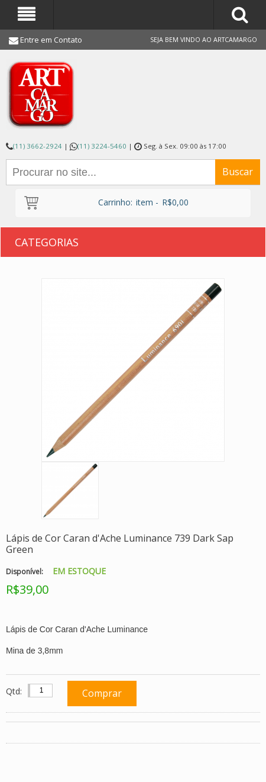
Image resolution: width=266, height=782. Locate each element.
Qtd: (14, 691)
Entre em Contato (51, 39)
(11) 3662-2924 (37, 145)
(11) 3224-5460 (101, 145)
